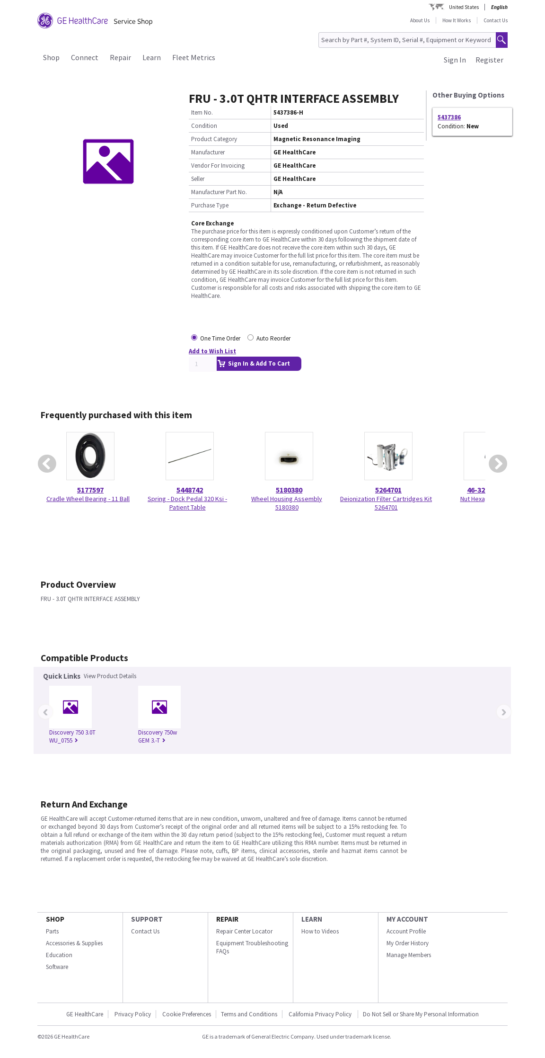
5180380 (289, 489)
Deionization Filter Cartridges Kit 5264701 (386, 502)
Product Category (214, 139)
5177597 (90, 489)
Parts (52, 931)
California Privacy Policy (321, 1014)
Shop (51, 57)
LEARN (311, 919)
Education (59, 955)
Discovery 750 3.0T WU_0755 (72, 736)
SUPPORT (147, 919)
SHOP (55, 919)
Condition (204, 126)
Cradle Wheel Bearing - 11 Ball (88, 498)
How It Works (456, 20)
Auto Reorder (273, 338)
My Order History (408, 943)
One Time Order (220, 338)
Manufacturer (208, 152)
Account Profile (406, 931)
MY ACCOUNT (407, 919)
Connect (84, 57)
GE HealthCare (84, 1014)
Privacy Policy (132, 1014)
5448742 (189, 489)
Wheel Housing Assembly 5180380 (286, 502)
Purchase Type (210, 205)
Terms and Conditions (249, 1014)
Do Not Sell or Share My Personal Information (421, 1014)
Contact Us (495, 20)
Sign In (455, 59)
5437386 (449, 117)
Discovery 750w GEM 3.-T (157, 736)
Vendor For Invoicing (218, 165)
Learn (151, 57)
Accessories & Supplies (74, 943)
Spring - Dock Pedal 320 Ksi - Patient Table (187, 502)
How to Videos (320, 931)
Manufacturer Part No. (219, 192)
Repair (120, 57)
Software (57, 967)
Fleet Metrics (193, 57)
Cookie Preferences (186, 1014)
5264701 (388, 489)
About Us (420, 20)
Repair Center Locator (244, 931)
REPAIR (227, 919)
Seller (197, 179)
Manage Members (409, 955)
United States (464, 7)
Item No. (202, 112)
